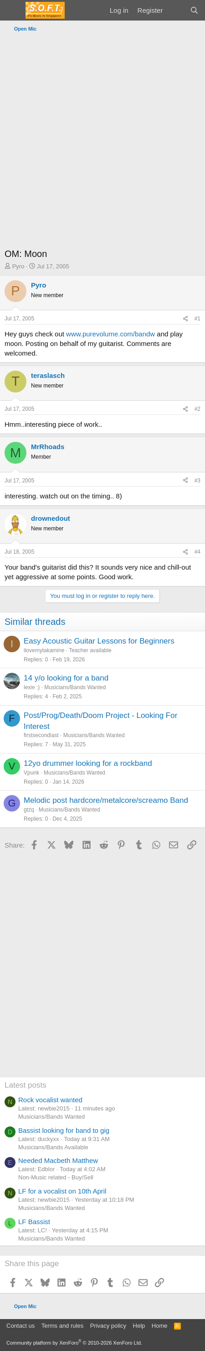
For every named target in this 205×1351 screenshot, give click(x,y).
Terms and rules (62, 1325)
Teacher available (90, 650)
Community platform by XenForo (74, 1343)
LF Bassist (34, 1221)
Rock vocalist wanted (50, 1100)
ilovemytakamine (44, 650)
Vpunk (31, 773)
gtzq (29, 809)
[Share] (185, 319)
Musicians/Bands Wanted (75, 687)
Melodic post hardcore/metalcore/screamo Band (106, 800)
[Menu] (12, 10)
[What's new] (176, 10)
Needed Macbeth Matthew (58, 1160)
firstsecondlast (41, 735)
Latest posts (25, 1085)
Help (139, 1325)
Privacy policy (108, 1325)
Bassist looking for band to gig (63, 1130)
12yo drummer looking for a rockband (88, 763)
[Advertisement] (102, 142)
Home (160, 1325)
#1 (197, 318)
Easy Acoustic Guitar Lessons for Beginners (99, 641)
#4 (197, 552)
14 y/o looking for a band (66, 678)
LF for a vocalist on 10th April (62, 1191)
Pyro (18, 266)
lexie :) (32, 687)
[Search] (194, 10)
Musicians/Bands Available (53, 1147)
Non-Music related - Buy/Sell (55, 1177)
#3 (197, 480)
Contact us (20, 1325)
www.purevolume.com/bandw (110, 334)
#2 (197, 409)
